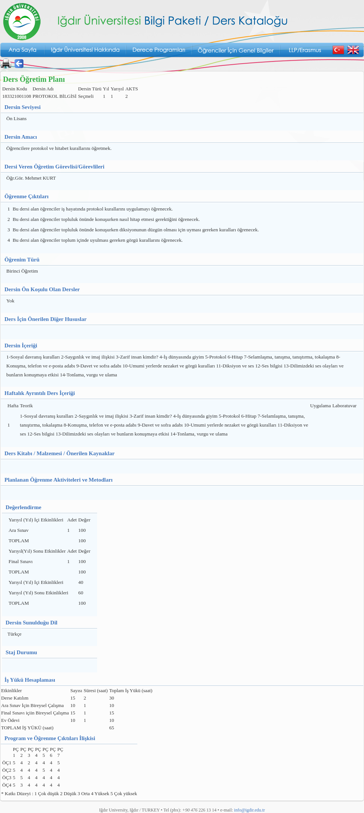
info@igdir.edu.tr (249, 810)
